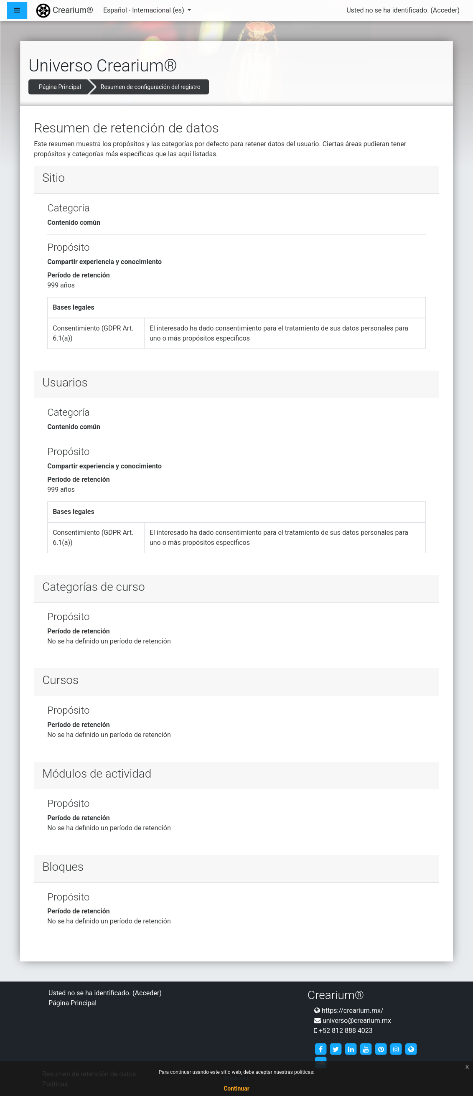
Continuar (236, 1088)
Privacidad (236, 1078)
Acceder (445, 10)
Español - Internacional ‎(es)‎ (144, 10)
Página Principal (60, 87)
